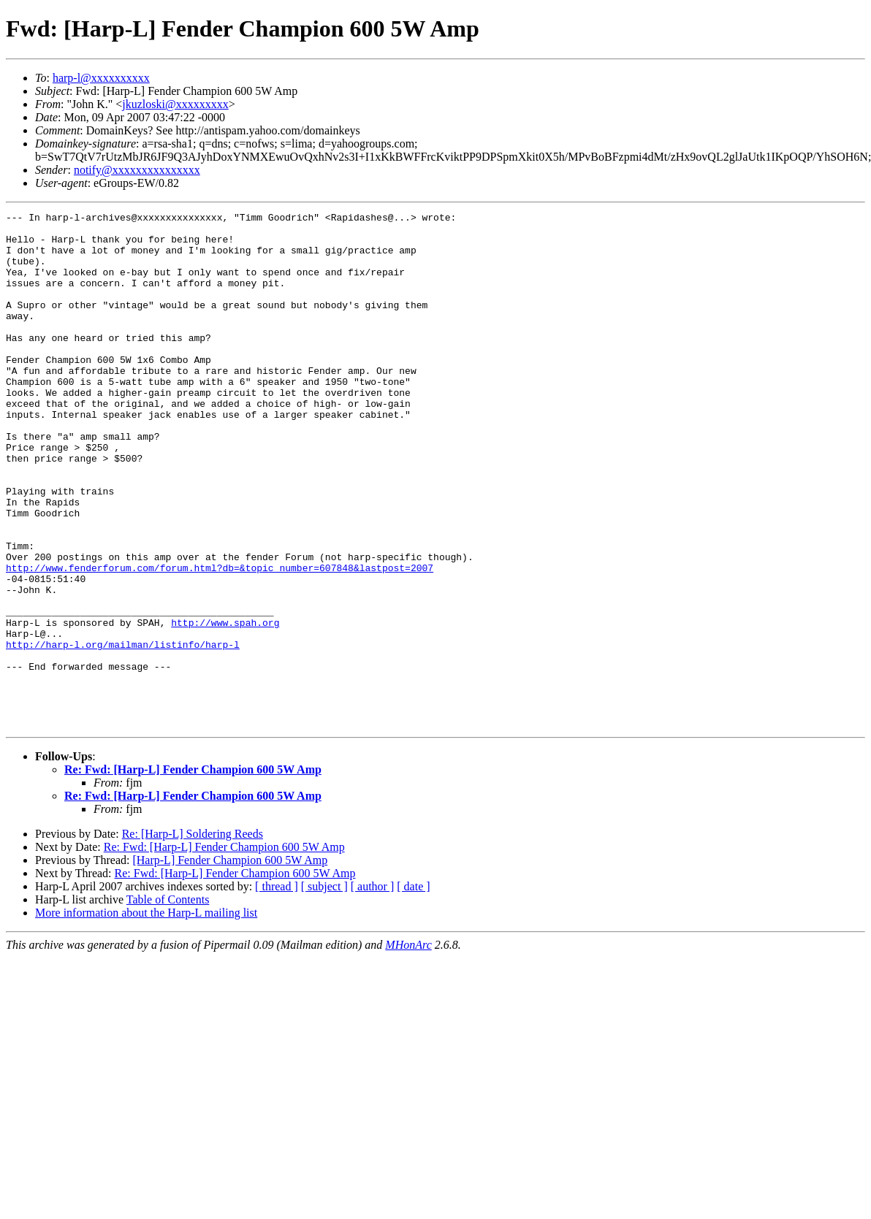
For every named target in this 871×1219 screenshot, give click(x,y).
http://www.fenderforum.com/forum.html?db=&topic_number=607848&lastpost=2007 (219, 639)
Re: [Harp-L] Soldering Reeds (192, 937)
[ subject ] (324, 989)
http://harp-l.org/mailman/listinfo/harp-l (123, 731)
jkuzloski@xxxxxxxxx (175, 104)
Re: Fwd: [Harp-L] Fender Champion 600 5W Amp (193, 872)
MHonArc (408, 1048)
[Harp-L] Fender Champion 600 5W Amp (229, 963)
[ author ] (373, 989)
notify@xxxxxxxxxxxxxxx (137, 170)
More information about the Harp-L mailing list (146, 1015)
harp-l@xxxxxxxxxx (101, 78)
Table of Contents (168, 1002)
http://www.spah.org (225, 705)
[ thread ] (276, 989)
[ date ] (413, 989)
